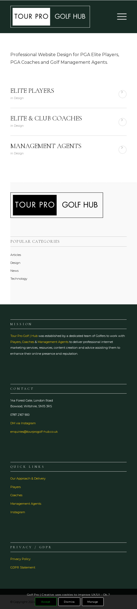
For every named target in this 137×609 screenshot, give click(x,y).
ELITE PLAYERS (32, 91)
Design (19, 98)
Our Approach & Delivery (28, 478)
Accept (45, 601)
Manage (92, 601)
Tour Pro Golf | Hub (24, 336)
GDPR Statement (22, 567)
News (14, 271)
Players (15, 342)
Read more (122, 94)
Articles (15, 255)
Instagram (17, 512)
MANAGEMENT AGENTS (45, 146)
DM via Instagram (23, 423)
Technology (18, 279)
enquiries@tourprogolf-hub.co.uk (34, 432)
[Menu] (119, 17)
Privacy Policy (20, 559)
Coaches (28, 342)
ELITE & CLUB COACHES (46, 118)
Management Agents (53, 342)
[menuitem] (119, 17)
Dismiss (69, 601)
